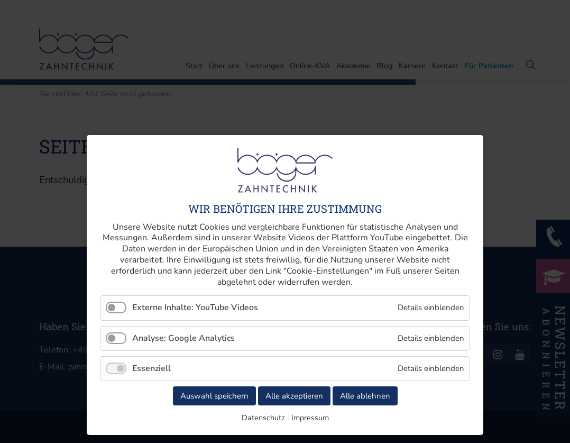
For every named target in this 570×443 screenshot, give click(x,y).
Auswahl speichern (214, 396)
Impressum (310, 417)
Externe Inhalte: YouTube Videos (195, 307)
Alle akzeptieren (294, 396)
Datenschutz (263, 417)
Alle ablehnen (365, 396)
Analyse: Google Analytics (183, 338)
